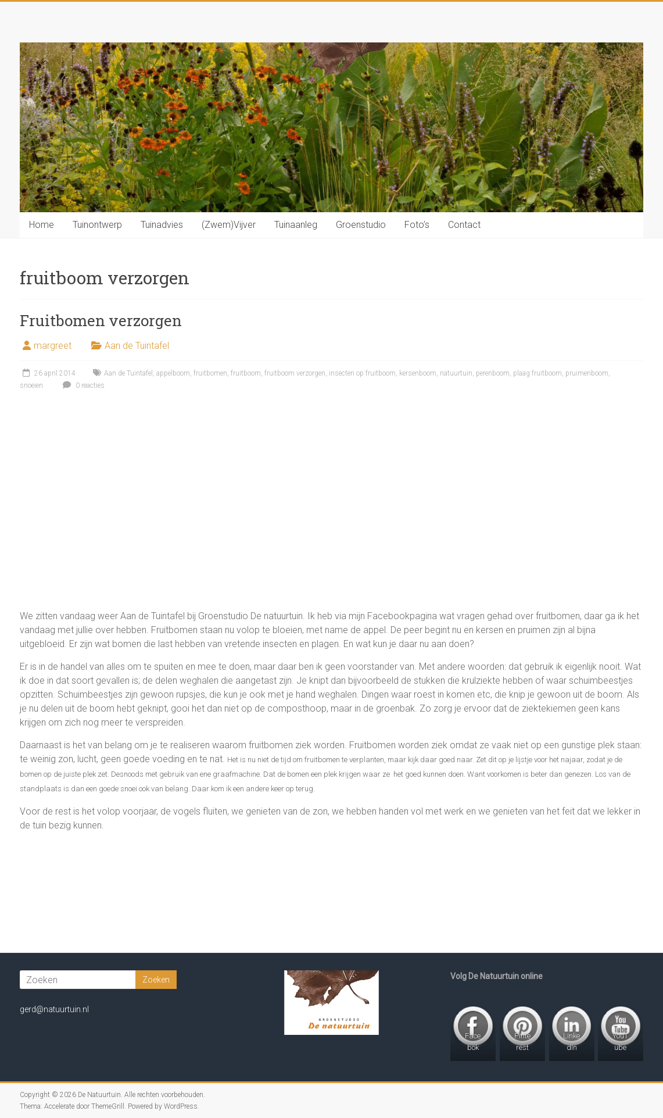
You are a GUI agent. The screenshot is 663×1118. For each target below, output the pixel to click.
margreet (52, 345)
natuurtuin (456, 373)
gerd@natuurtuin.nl (54, 1009)
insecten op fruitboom (362, 373)
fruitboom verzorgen (294, 373)
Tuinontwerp (97, 224)
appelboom (173, 373)
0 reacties (82, 385)
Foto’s (416, 224)
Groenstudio (361, 224)
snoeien (31, 385)
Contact (464, 224)
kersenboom (417, 373)
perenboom (493, 373)
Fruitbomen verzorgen (101, 320)
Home (41, 224)
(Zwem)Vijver (229, 224)
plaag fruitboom (537, 373)
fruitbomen (210, 373)
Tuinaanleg (295, 224)
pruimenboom (586, 373)
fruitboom (246, 373)
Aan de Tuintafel (137, 345)
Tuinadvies (162, 224)
